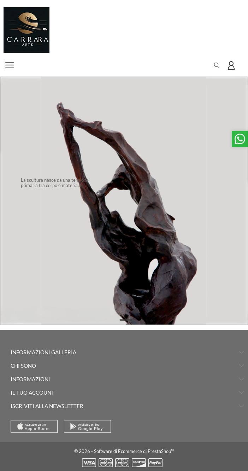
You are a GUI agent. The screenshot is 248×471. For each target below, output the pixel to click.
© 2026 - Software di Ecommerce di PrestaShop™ (124, 451)
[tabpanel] (124, 201)
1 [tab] (126, 320)
